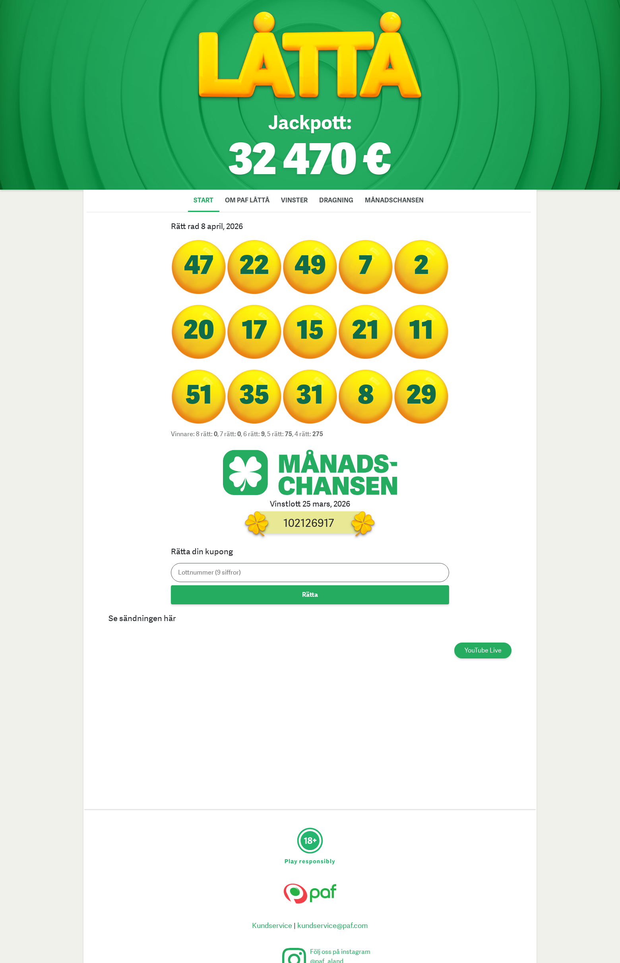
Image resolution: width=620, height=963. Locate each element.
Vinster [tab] (294, 200)
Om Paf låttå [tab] (247, 200)
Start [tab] (203, 200)
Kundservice (272, 926)
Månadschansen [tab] (394, 200)
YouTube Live (483, 650)
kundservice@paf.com (332, 926)
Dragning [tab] (336, 200)
